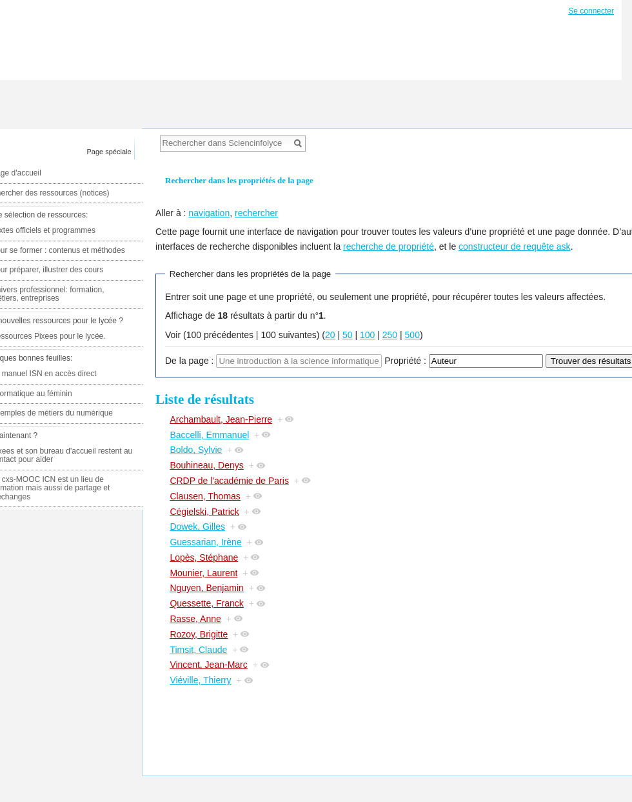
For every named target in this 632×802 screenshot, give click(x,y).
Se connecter (591, 10)
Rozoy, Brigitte (199, 634)
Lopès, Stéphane (204, 557)
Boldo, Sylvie (196, 450)
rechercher (256, 213)
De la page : (189, 361)
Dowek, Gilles (197, 526)
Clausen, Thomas (205, 496)
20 (330, 335)
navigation (209, 213)
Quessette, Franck (206, 603)
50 (347, 335)
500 (412, 335)
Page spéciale (109, 151)
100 (367, 335)
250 (389, 335)
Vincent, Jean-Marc (208, 664)
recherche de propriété (388, 246)
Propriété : (405, 361)
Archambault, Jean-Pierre (221, 419)
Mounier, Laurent (203, 573)
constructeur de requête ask (515, 246)
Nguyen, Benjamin (206, 588)
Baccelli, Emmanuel (209, 435)
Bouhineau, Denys (206, 465)
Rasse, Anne (195, 619)
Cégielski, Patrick (204, 511)
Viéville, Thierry (200, 680)
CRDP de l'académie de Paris (229, 481)
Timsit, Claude (198, 650)
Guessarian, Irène (205, 542)
